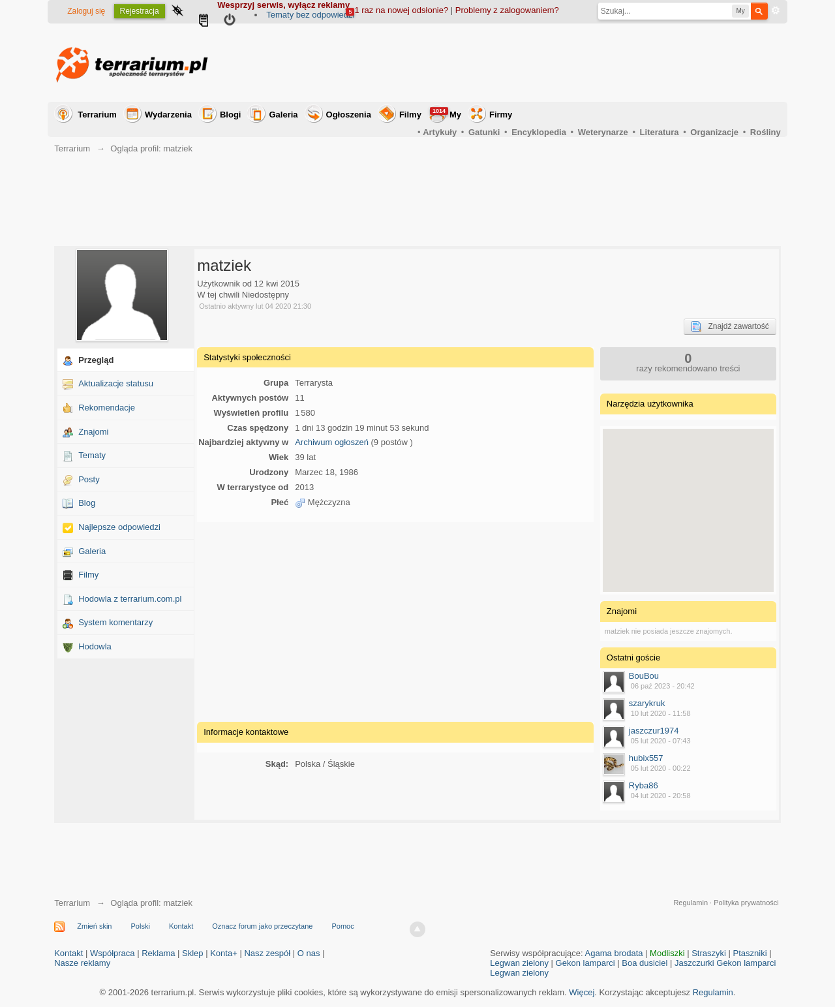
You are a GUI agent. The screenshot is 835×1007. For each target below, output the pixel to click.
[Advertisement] (543, 62)
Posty (89, 479)
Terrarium (97, 114)
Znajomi (93, 432)
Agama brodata (614, 953)
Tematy (92, 455)
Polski (140, 926)
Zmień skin (94, 926)
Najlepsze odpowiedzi (119, 527)
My (445, 113)
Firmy (500, 114)
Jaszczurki (694, 963)
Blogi (230, 114)
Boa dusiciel (644, 963)
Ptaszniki (750, 953)
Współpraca (112, 953)
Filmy (410, 114)
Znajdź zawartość (729, 326)
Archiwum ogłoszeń (332, 442)
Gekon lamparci (585, 963)
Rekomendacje (106, 407)
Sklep (193, 953)
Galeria (283, 114)
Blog (86, 503)
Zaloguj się (86, 11)
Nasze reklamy (82, 963)
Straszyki (708, 953)
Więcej (581, 992)
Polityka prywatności (746, 902)
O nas (308, 953)
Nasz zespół (267, 953)
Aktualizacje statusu (115, 383)
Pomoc (342, 926)
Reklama (158, 953)
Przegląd (96, 360)
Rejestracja (139, 11)
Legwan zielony (519, 963)
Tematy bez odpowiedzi (310, 15)
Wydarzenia (168, 114)
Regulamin (690, 902)
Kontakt (181, 926)
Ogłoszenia (348, 114)
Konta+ (223, 953)
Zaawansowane (775, 10)
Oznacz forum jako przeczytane (262, 926)
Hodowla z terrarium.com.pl (129, 599)
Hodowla (95, 646)
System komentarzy (115, 622)
